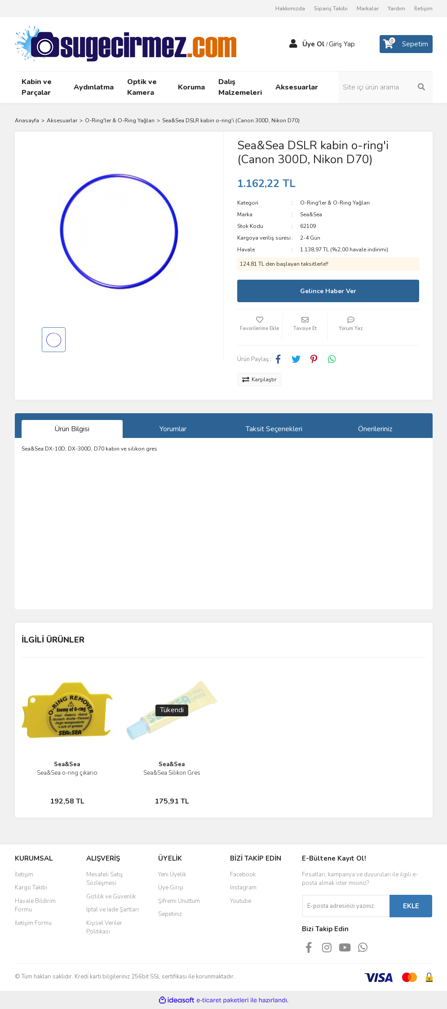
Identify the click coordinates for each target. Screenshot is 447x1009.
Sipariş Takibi (331, 8)
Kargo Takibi (31, 888)
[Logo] (125, 43)
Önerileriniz (375, 429)
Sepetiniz (170, 914)
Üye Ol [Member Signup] (313, 44)
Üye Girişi (170, 888)
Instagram (243, 888)
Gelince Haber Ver (328, 291)
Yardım (396, 8)
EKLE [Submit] (411, 906)
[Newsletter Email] (345, 906)
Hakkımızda (290, 8)
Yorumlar (172, 429)
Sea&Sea (311, 214)
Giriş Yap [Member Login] (342, 44)
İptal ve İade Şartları (112, 910)
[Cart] (406, 44)
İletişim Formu (33, 923)
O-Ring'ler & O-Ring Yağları (335, 202)
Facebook (243, 875)
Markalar (368, 8)
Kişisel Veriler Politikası (104, 927)
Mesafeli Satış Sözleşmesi (104, 879)
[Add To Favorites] (259, 327)
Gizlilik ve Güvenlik (111, 897)
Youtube (240, 901)
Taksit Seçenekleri (274, 429)
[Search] (385, 87)
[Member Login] (293, 44)
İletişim (423, 8)
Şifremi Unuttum (179, 901)
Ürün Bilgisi (71, 429)
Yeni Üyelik (172, 875)
